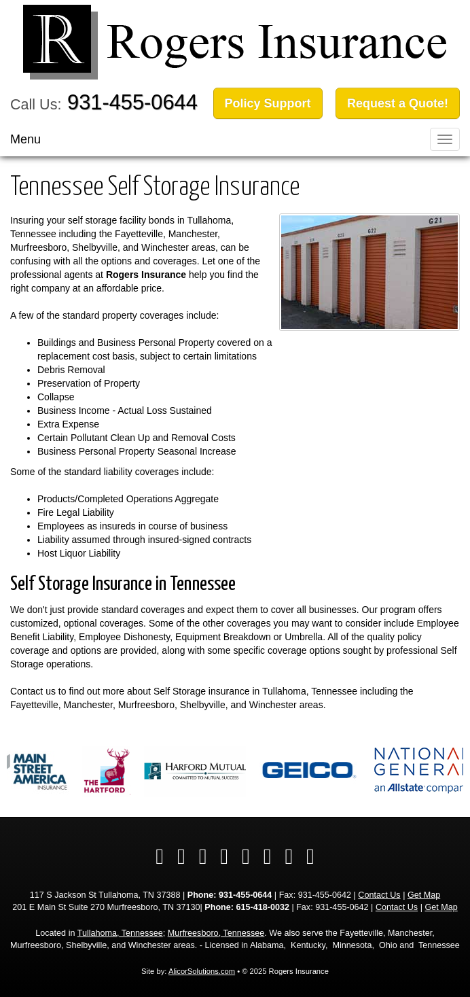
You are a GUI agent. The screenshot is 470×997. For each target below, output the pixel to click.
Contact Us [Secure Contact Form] (379, 895)
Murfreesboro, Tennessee (216, 933)
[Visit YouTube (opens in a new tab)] (246, 856)
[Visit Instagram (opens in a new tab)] (289, 856)
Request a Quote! (397, 103)
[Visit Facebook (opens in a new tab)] (159, 856)
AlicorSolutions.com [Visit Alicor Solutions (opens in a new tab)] (201, 971)
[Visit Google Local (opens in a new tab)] (267, 856)
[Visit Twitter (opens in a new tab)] (181, 856)
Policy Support (268, 103)
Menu (25, 139)
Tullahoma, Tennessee (120, 933)
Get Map (424, 895)
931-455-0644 (132, 102)
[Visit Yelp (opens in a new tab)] (224, 856)
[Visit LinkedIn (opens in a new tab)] (203, 856)
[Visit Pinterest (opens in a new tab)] (310, 856)
